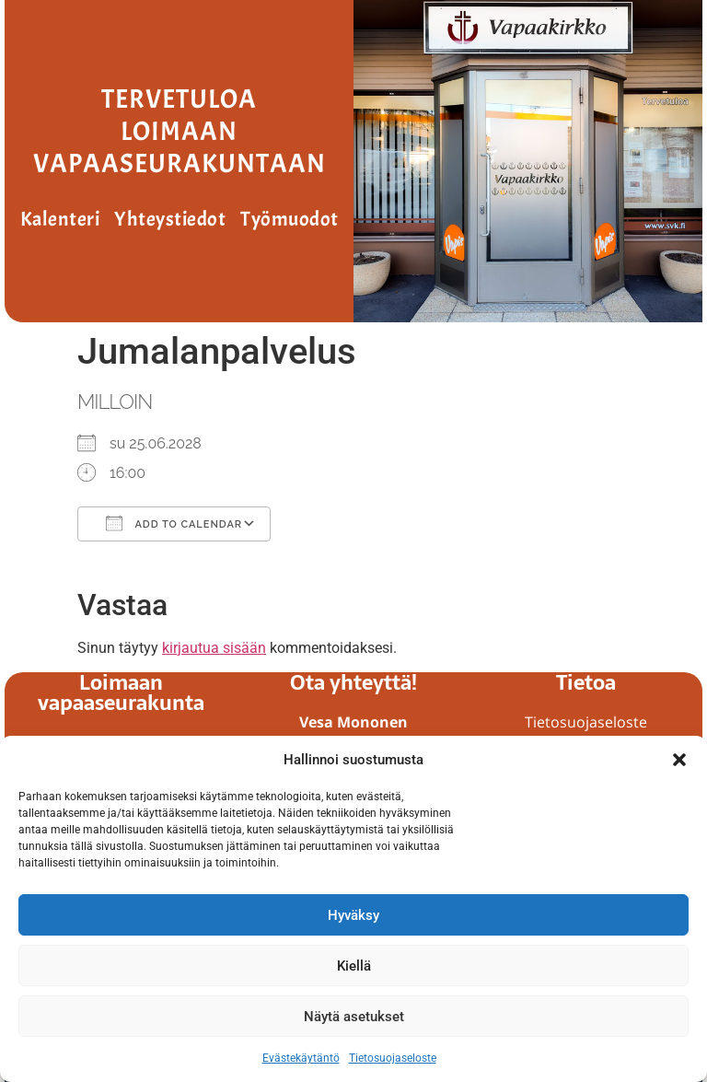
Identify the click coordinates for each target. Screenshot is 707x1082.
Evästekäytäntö (301, 1058)
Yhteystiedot (170, 219)
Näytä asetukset (354, 1016)
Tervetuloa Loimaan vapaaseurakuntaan (179, 131)
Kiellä (354, 966)
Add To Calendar (174, 523)
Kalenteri (60, 219)
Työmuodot (289, 219)
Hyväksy (353, 915)
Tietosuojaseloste (392, 1058)
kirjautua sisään (214, 648)
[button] (679, 759)
